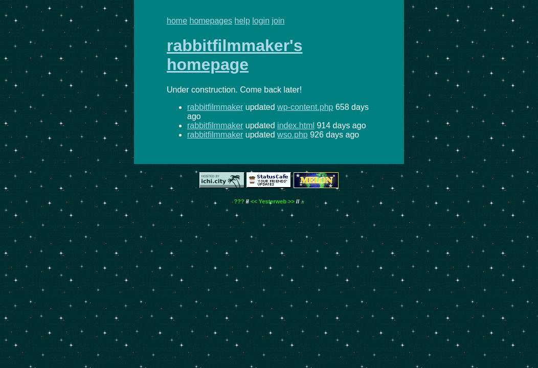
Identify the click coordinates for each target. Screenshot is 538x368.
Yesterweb (272, 201)
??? (239, 201)
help (242, 20)
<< (254, 201)
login (261, 20)
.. (302, 201)
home (177, 20)
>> (291, 201)
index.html (296, 125)
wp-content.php (305, 107)
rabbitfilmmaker (215, 107)
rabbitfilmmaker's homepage (234, 55)
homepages (210, 20)
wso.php (292, 134)
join (278, 20)
